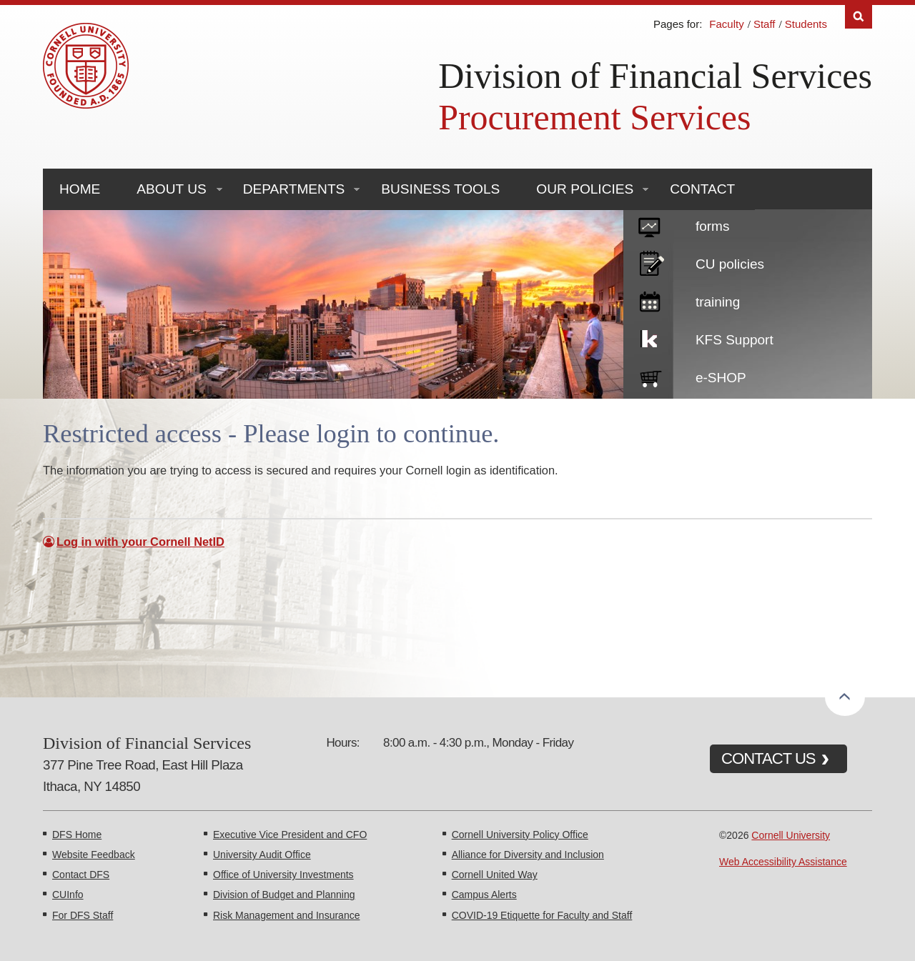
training (718, 301)
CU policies (730, 264)
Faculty (726, 24)
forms (713, 226)
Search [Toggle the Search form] (858, 17)
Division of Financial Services (655, 76)
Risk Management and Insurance (286, 915)
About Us (171, 188)
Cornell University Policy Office (520, 834)
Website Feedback (93, 854)
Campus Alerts (484, 894)
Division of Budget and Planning (284, 894)
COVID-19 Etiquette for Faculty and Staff (542, 915)
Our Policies (584, 188)
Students (806, 24)
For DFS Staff (82, 915)
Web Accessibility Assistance (783, 861)
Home (79, 188)
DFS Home (77, 834)
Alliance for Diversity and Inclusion (528, 854)
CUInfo (68, 894)
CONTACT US (768, 758)
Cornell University (790, 835)
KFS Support (734, 339)
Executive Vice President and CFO (290, 834)
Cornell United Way (495, 874)
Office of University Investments (283, 874)
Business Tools (440, 188)
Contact (702, 188)
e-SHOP (721, 377)
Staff (764, 24)
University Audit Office (262, 854)
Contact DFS (80, 874)
